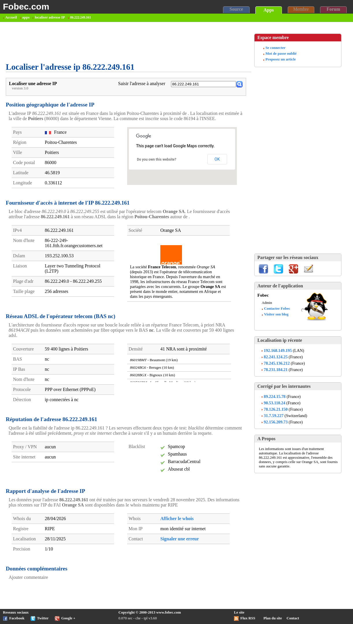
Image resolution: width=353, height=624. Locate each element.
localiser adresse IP (50, 17)
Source (236, 9)
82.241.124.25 (276, 357)
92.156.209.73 (276, 422)
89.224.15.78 (275, 396)
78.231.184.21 (276, 369)
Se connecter (275, 48)
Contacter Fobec (277, 309)
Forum (333, 9)
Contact (293, 618)
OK (217, 159)
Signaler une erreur (179, 538)
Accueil (11, 17)
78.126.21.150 (276, 409)
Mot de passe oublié (281, 54)
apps (26, 17)
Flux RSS (247, 618)
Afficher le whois (177, 518)
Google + (68, 618)
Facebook (17, 618)
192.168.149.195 (278, 350)
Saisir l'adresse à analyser (141, 83)
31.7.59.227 (273, 415)
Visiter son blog (276, 314)
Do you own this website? (156, 159)
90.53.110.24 (274, 403)
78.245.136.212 (277, 363)
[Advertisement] (111, 42)
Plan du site (272, 618)
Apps (268, 10)
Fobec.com (26, 6)
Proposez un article (280, 59)
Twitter (43, 618)
